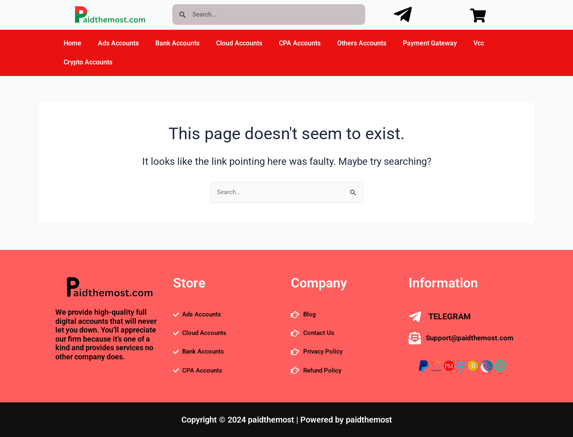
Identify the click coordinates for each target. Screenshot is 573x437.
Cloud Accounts (239, 43)
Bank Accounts (177, 43)
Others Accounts (361, 43)
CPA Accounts (300, 43)
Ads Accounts (118, 43)
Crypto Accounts (88, 62)
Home (72, 43)
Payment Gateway (430, 43)
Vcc (478, 43)
